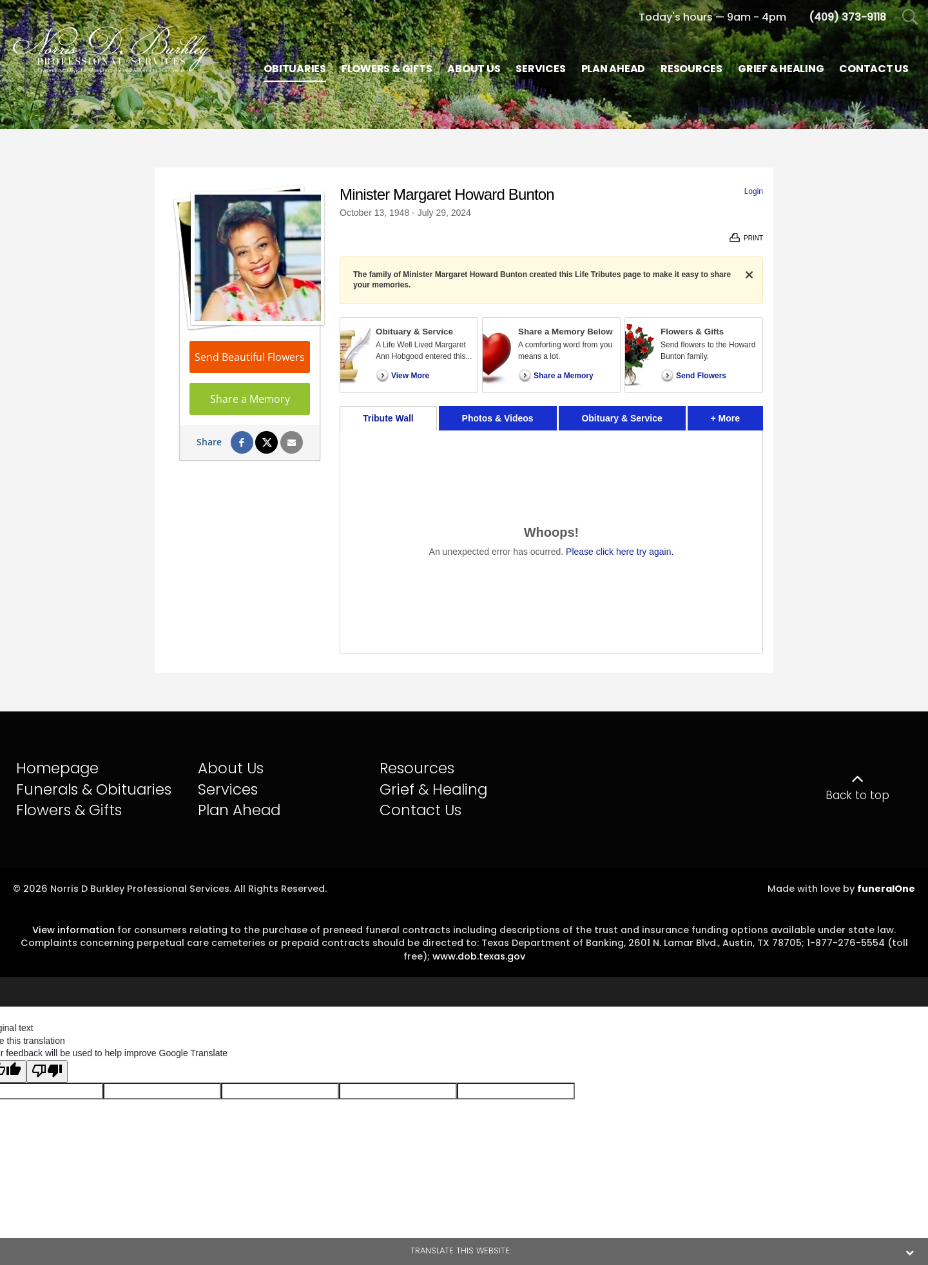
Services (228, 789)
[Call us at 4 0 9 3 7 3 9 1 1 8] (847, 17)
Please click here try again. (619, 551)
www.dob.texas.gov (478, 956)
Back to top (857, 795)
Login (753, 191)
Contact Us (420, 810)
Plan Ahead (239, 810)
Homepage (57, 768)
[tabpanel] (551, 541)
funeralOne (886, 888)
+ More (737, 414)
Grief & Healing (433, 789)
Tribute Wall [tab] (388, 418)
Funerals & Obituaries (93, 789)
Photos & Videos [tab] (498, 418)
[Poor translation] (47, 1071)
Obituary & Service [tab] (621, 418)
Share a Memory (250, 399)
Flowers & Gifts (69, 810)
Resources (417, 768)
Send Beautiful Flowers (250, 357)
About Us (231, 768)
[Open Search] (910, 17)
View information (73, 929)
